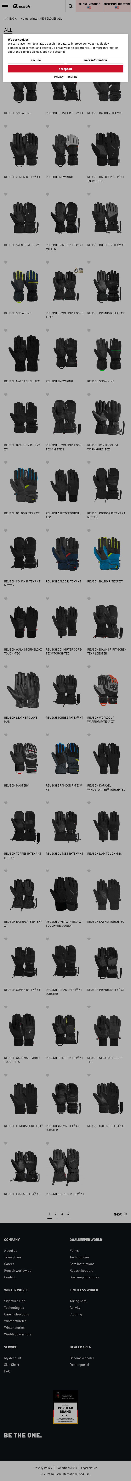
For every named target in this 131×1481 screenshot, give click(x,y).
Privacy (59, 77)
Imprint (72, 77)
